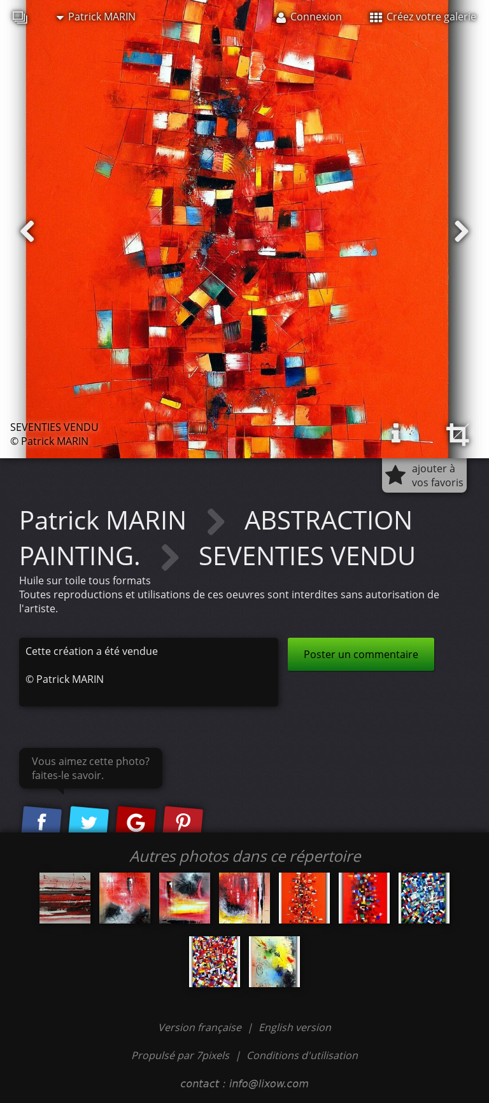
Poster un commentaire (361, 654)
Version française (201, 1027)
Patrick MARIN (96, 17)
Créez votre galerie (423, 17)
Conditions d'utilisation (302, 1055)
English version (295, 1027)
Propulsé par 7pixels (180, 1055)
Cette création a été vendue (91, 651)
